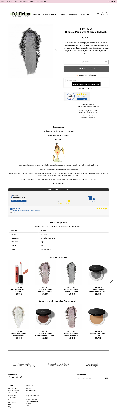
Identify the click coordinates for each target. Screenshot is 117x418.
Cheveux (62, 14)
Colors (10, 404)
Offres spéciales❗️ (14, 393)
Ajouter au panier (86, 69)
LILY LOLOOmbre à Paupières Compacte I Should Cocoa (45, 334)
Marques (36, 14)
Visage (45, 14)
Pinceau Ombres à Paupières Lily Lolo (44, 173)
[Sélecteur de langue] (112, 1)
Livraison (28, 388)
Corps (53, 14)
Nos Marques (12, 402)
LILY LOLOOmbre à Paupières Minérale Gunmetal (45, 289)
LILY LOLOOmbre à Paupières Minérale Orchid (18, 334)
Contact (28, 405)
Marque (37, 226)
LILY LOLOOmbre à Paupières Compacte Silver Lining (97, 289)
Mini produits (12, 395)
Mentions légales (31, 390)
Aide (27, 393)
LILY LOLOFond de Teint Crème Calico (97, 334)
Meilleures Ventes (13, 390)
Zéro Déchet (12, 397)
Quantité (85, 62)
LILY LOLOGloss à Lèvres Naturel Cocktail (18, 289)
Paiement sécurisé (31, 399)
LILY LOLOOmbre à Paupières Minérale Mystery (71, 289)
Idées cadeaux (12, 400)
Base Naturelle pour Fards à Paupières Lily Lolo (82, 165)
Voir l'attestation (18, 200)
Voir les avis (82, 99)
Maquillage (73, 14)
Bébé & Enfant (85, 14)
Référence (53, 226)
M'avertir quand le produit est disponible (86, 84)
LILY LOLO (86, 29)
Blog (9, 407)
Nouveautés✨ (12, 388)
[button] (56, 52)
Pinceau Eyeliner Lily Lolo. (88, 179)
